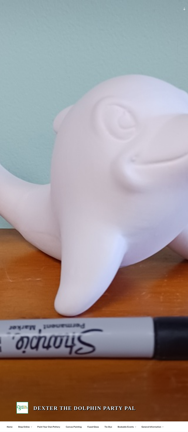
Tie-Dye (108, 427)
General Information (152, 427)
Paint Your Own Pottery (48, 427)
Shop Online (25, 427)
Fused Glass (93, 427)
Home (9, 427)
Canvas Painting (74, 427)
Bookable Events (127, 427)
